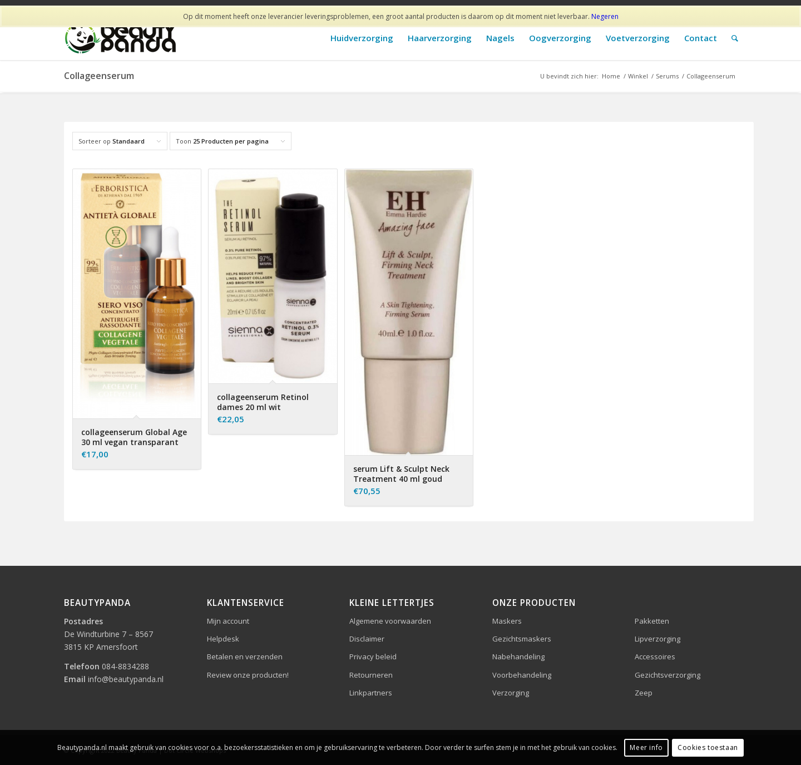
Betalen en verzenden (245, 657)
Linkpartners (370, 693)
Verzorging (510, 693)
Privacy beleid (373, 657)
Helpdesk (223, 639)
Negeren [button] (605, 16)
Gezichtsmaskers (521, 639)
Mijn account (228, 621)
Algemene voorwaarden (390, 621)
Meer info (646, 747)
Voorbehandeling (521, 675)
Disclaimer (366, 639)
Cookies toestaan (708, 747)
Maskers (507, 621)
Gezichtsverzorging (667, 675)
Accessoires (655, 657)
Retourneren (371, 675)
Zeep (643, 693)
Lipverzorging (657, 639)
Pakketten (652, 621)
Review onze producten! (248, 675)
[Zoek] (734, 38)
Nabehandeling (518, 657)
